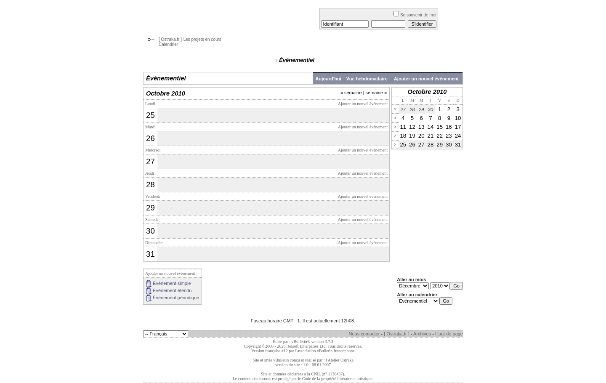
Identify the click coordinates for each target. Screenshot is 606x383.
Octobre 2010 (427, 91)
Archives (422, 333)
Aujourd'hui (328, 78)
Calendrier (168, 44)
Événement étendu (172, 290)
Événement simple (172, 283)
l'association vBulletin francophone (325, 350)
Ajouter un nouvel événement (426, 78)
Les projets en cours (202, 39)
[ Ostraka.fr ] (170, 39)
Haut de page (449, 333)
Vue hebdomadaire (367, 78)
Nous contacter (364, 333)
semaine (351, 92)
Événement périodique (176, 297)
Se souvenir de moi (414, 15)
